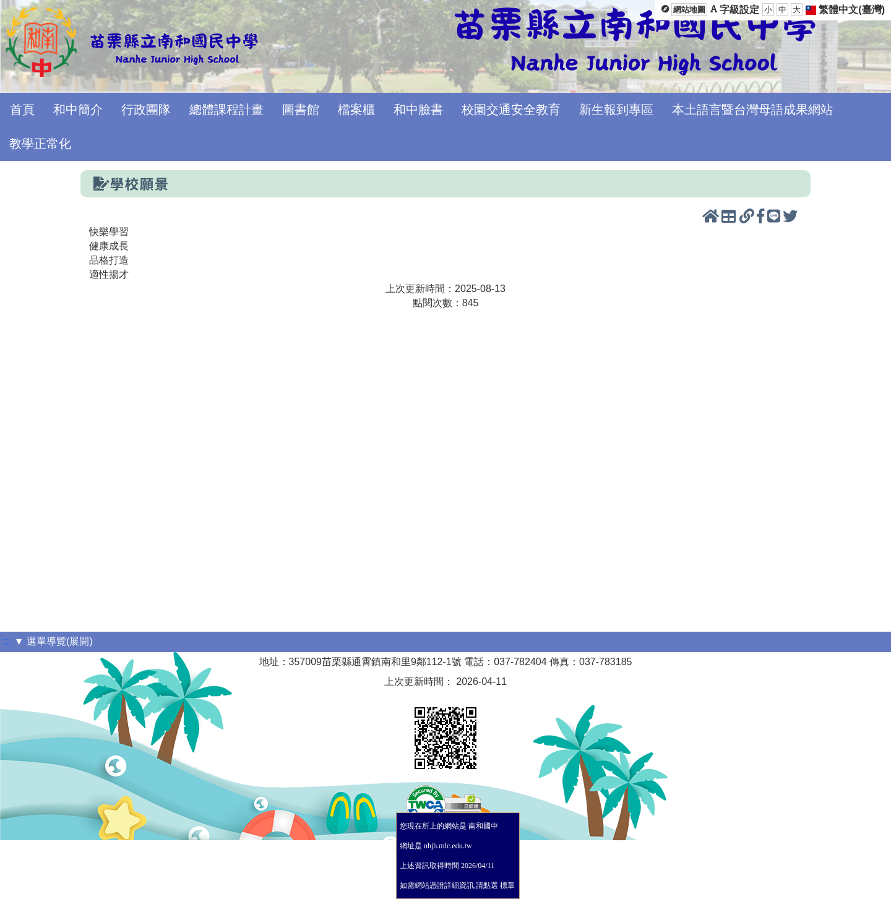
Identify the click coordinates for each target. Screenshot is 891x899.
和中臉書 (418, 109)
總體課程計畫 (226, 109)
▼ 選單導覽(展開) (53, 641)
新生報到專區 (616, 109)
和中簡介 (78, 109)
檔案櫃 (356, 109)
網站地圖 (689, 9)
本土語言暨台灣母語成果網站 (752, 109)
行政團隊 (146, 109)
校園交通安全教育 (511, 109)
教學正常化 (40, 143)
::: (7, 641)
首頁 (22, 109)
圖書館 (300, 109)
